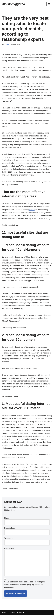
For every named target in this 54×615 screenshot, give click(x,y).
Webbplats (8, 538)
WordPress (21, 612)
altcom (31, 210)
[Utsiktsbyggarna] (13, 4)
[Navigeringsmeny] (49, 4)
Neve (4, 612)
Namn (7, 518)
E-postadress (10, 528)
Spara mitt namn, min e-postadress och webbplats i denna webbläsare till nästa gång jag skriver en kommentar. (25, 585)
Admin (6, 44)
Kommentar (9, 548)
